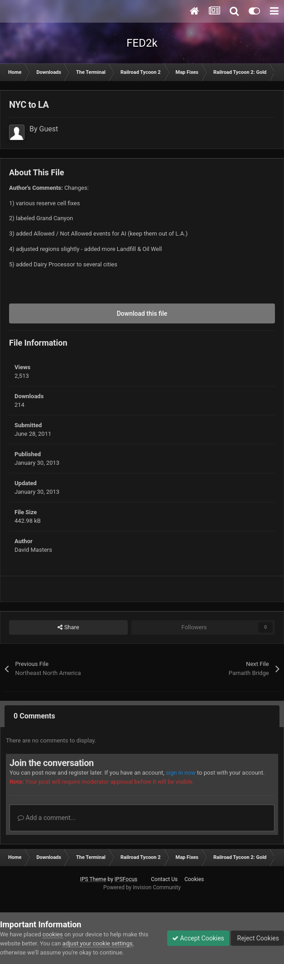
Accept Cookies (198, 938)
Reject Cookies (257, 938)
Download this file (142, 313)
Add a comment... (47, 817)
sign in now (181, 772)
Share (68, 627)
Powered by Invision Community (142, 887)
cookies (53, 934)
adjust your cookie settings (98, 943)
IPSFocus (126, 879)
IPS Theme (93, 879)
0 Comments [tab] (34, 716)
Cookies (194, 879)
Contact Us (164, 879)
